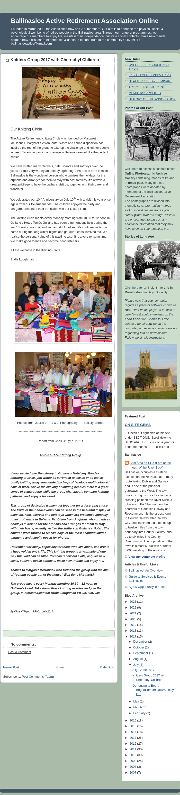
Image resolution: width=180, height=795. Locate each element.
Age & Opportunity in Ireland (148, 587)
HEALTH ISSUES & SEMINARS (150, 81)
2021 (133, 613)
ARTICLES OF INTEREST (147, 87)
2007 (133, 772)
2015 (133, 726)
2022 (133, 607)
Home (59, 667)
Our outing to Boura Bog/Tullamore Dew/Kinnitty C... (153, 690)
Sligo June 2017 (143, 670)
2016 (133, 720)
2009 (133, 761)
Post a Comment (19, 652)
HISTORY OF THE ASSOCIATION (152, 99)
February (139, 713)
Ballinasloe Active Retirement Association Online (84, 20)
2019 (133, 625)
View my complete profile (146, 556)
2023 (133, 601)
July (136, 664)
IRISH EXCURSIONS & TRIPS (150, 75)
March (138, 707)
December (140, 641)
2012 (133, 743)
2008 (133, 766)
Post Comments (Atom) (38, 676)
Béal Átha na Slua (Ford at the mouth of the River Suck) (150, 465)
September (141, 653)
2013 (133, 738)
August (138, 659)
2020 (133, 619)
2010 (133, 755)
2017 (133, 636)
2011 (133, 749)
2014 (133, 732)
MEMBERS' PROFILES (145, 93)
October (139, 647)
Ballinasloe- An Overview (145, 570)
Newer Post (11, 667)
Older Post (107, 667)
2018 (133, 630)
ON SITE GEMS (138, 425)
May (136, 701)
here (135, 169)
